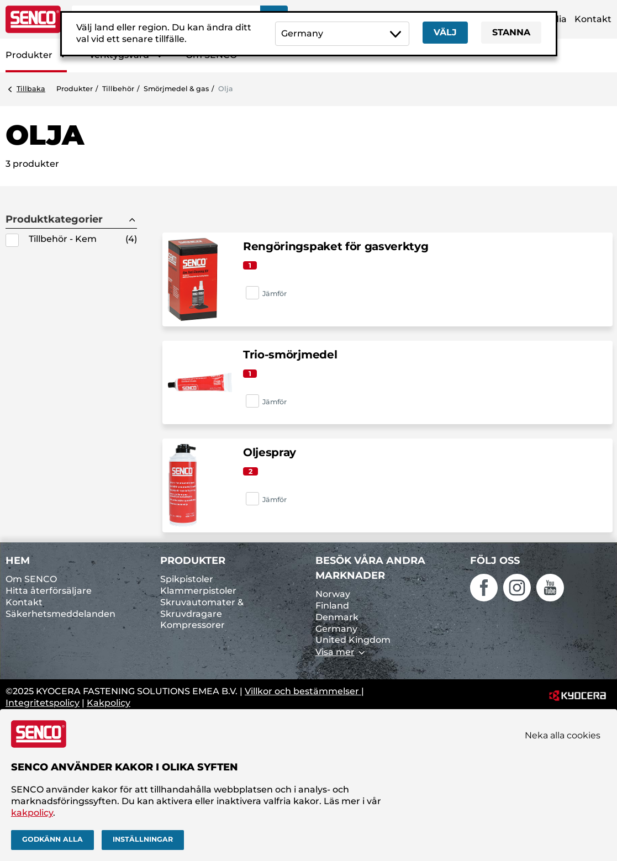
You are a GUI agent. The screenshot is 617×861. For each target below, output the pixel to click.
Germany (336, 629)
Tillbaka (31, 88)
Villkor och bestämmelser (303, 691)
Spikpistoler (186, 579)
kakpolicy (32, 812)
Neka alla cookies (562, 735)
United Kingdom (353, 640)
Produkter (29, 55)
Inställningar (143, 839)
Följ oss (495, 560)
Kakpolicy (108, 703)
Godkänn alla (52, 839)
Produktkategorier (54, 219)
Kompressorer (192, 625)
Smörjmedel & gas (176, 88)
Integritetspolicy (43, 703)
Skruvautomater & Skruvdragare (202, 608)
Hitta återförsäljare (49, 590)
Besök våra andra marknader (370, 568)
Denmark (336, 617)
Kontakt (592, 19)
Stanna (511, 32)
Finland (332, 605)
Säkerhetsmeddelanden (60, 614)
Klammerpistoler (198, 590)
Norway (332, 594)
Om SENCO (31, 579)
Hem (18, 560)
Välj (445, 32)
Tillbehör (118, 88)
